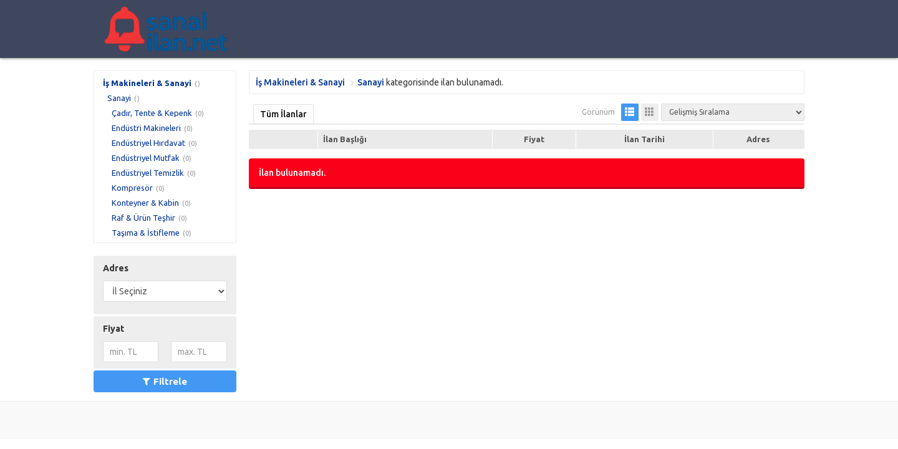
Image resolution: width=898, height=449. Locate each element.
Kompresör (132, 187)
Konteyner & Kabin (145, 202)
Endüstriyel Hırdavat (148, 142)
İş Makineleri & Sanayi (147, 83)
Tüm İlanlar (283, 114)
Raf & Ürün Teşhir (143, 217)
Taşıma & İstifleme (146, 232)
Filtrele (165, 381)
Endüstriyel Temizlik (148, 172)
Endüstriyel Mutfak (146, 157)
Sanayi (119, 98)
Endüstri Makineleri (146, 127)
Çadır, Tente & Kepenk (152, 113)
